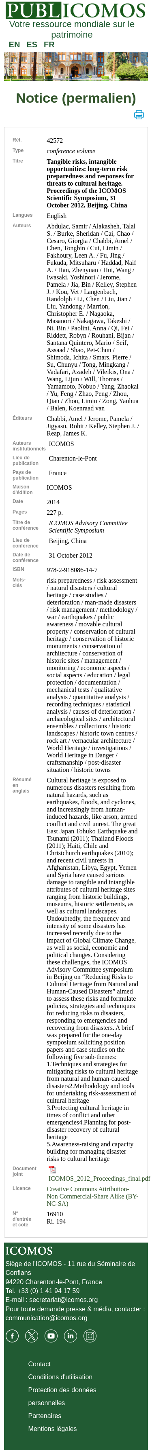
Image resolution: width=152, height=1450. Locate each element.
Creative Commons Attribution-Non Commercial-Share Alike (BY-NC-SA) (92, 1196)
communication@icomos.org (47, 1318)
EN (14, 44)
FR (49, 44)
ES (31, 44)
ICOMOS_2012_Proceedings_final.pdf (99, 1175)
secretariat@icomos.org (63, 1299)
